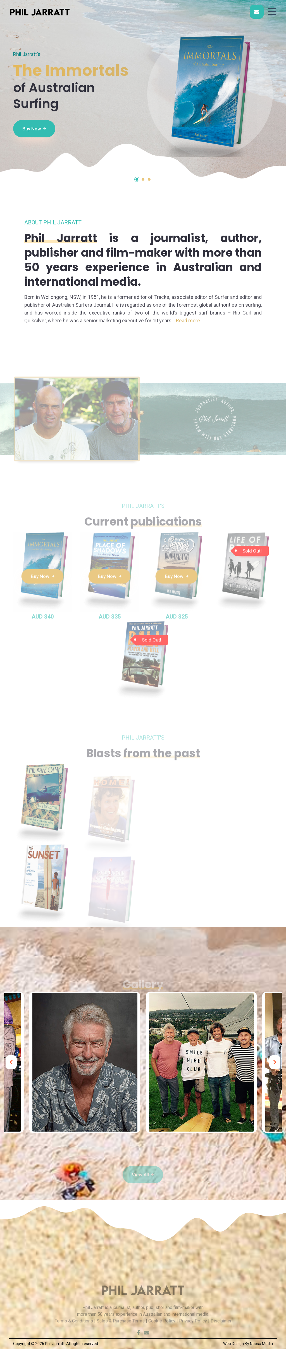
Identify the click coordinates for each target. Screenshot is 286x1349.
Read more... (189, 320)
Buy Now (34, 128)
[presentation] (11, 1062)
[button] (272, 11)
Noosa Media (261, 1343)
